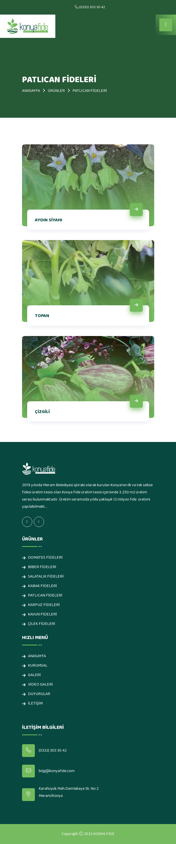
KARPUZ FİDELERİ (44, 605)
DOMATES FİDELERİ (45, 557)
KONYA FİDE (104, 834)
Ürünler (56, 91)
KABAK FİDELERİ (42, 586)
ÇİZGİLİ (42, 412)
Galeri (34, 675)
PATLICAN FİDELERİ (45, 595)
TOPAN (42, 316)
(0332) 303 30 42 (92, 7)
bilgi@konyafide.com (57, 771)
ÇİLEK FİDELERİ (41, 624)
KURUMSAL (37, 665)
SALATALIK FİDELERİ (46, 576)
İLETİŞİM (35, 703)
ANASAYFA (31, 91)
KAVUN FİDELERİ (42, 614)
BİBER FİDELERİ (42, 567)
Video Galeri (40, 684)
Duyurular (39, 694)
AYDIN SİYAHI (48, 220)
